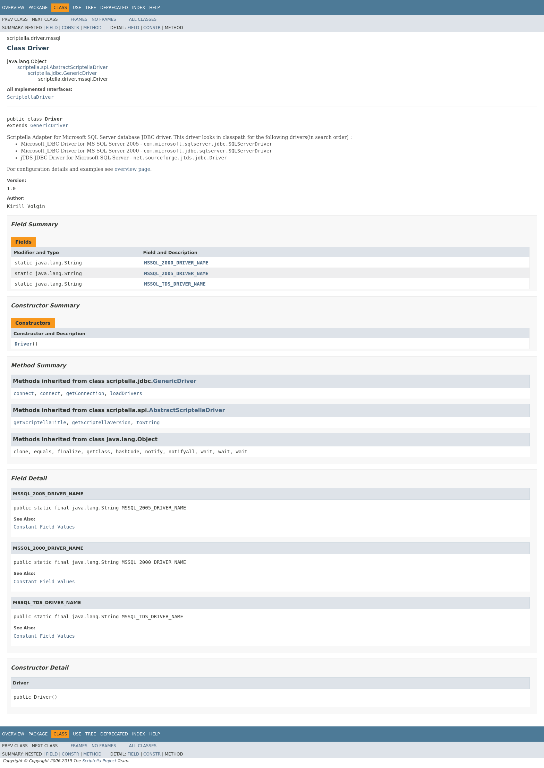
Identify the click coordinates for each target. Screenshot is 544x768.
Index (138, 7)
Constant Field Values (44, 527)
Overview (13, 7)
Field (52, 27)
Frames (78, 19)
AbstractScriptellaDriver (187, 410)
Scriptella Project (99, 760)
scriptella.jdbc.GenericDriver (62, 73)
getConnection (85, 393)
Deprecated (114, 7)
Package (38, 7)
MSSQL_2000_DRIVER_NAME (176, 262)
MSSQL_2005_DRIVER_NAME (176, 273)
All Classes (142, 19)
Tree (90, 7)
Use (77, 7)
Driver (23, 344)
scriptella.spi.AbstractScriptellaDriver (62, 67)
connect (24, 393)
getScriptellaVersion (101, 422)
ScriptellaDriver (30, 97)
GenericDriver (49, 125)
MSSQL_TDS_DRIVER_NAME (175, 284)
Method (92, 27)
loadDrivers (126, 393)
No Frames (104, 19)
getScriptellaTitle (40, 422)
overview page (132, 169)
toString (148, 422)
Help (154, 7)
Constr (70, 27)
